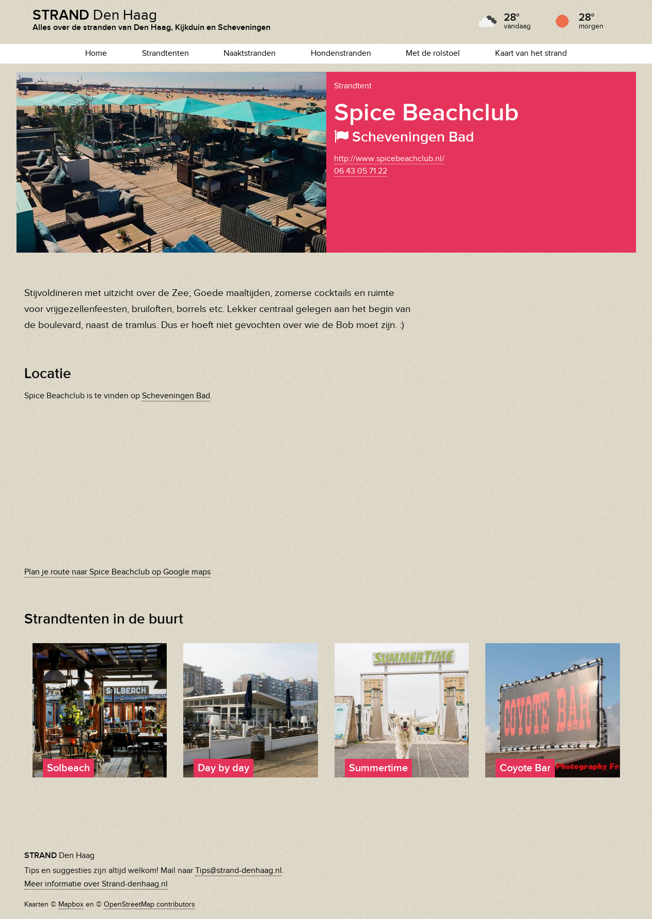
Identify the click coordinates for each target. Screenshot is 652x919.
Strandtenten (165, 53)
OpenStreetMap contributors (149, 904)
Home (96, 53)
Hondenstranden (341, 53)
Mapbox (71, 904)
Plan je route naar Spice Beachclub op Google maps (117, 572)
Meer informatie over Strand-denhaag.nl (96, 884)
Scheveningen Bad (176, 396)
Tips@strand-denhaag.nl (238, 871)
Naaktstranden (250, 53)
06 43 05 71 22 (360, 171)
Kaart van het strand (531, 53)
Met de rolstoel (433, 53)
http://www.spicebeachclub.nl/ (389, 159)
